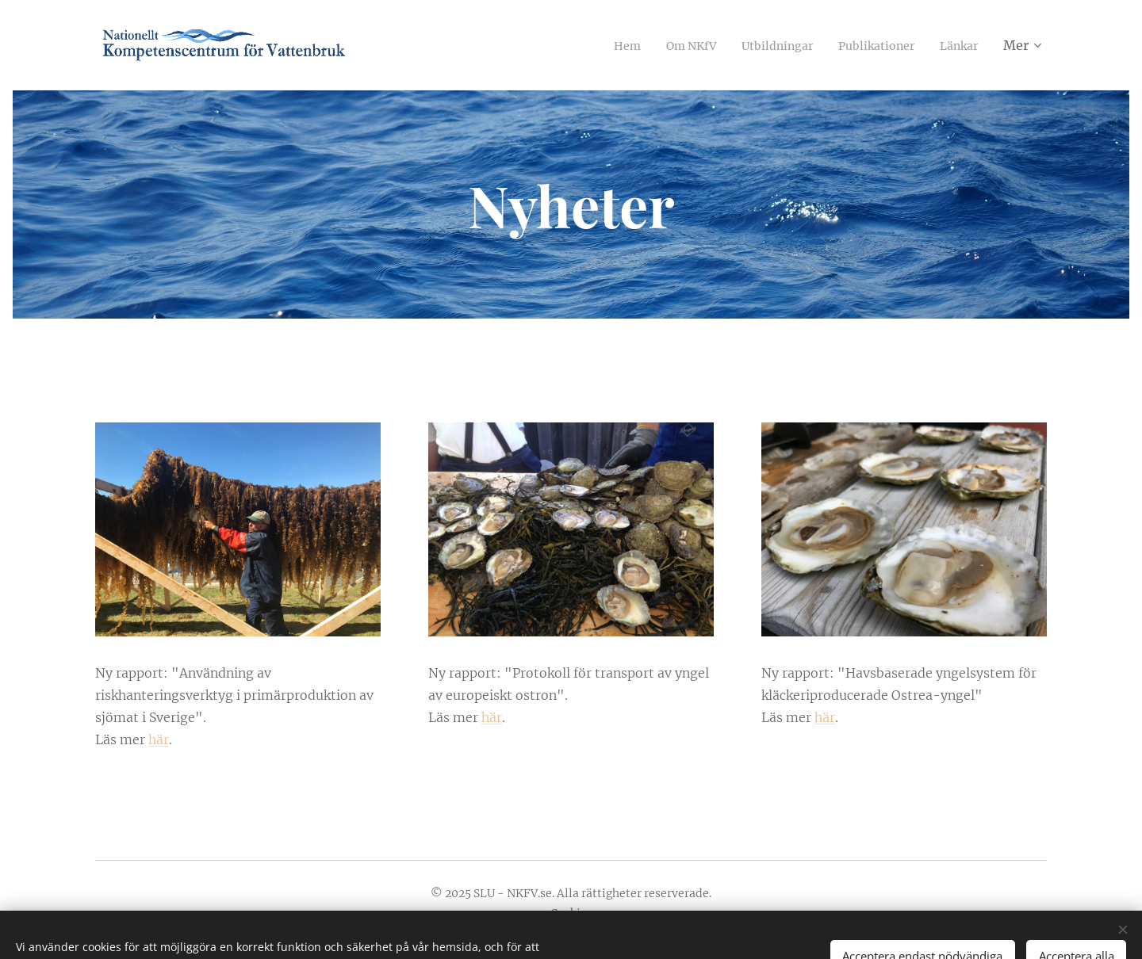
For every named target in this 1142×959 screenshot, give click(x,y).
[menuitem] (596, 45)
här (158, 739)
